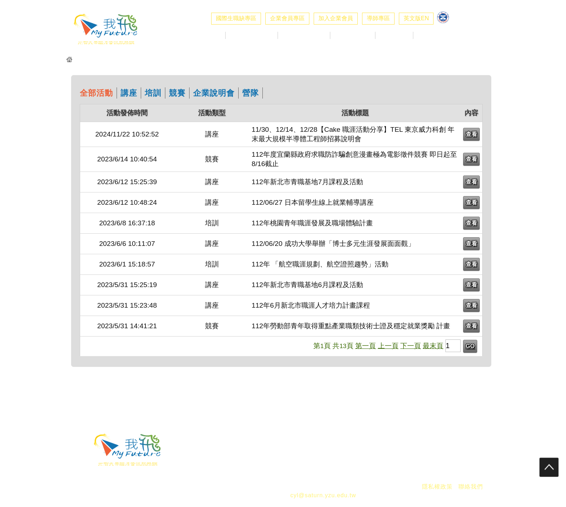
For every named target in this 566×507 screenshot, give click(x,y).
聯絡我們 (470, 487)
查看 (471, 134)
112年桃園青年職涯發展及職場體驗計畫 (312, 223)
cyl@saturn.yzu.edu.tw (323, 495)
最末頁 (433, 346)
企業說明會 (214, 93)
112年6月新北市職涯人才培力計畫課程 (311, 305)
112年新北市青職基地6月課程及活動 (307, 285)
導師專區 (378, 18)
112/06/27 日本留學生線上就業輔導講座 (313, 202)
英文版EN (416, 18)
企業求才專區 (251, 35)
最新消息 (206, 35)
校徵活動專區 (304, 35)
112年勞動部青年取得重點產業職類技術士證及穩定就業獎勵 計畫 (351, 326)
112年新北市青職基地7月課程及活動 (307, 182)
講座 (129, 93)
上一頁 (388, 346)
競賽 (177, 93)
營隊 (250, 93)
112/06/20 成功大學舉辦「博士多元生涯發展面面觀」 (333, 243)
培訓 (153, 93)
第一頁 (365, 346)
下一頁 (410, 346)
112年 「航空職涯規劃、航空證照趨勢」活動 (320, 264)
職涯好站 (394, 35)
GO (470, 346)
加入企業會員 (335, 18)
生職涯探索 (353, 35)
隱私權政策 (437, 487)
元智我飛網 (88, 60)
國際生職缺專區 (236, 18)
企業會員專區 (287, 18)
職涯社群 (432, 35)
